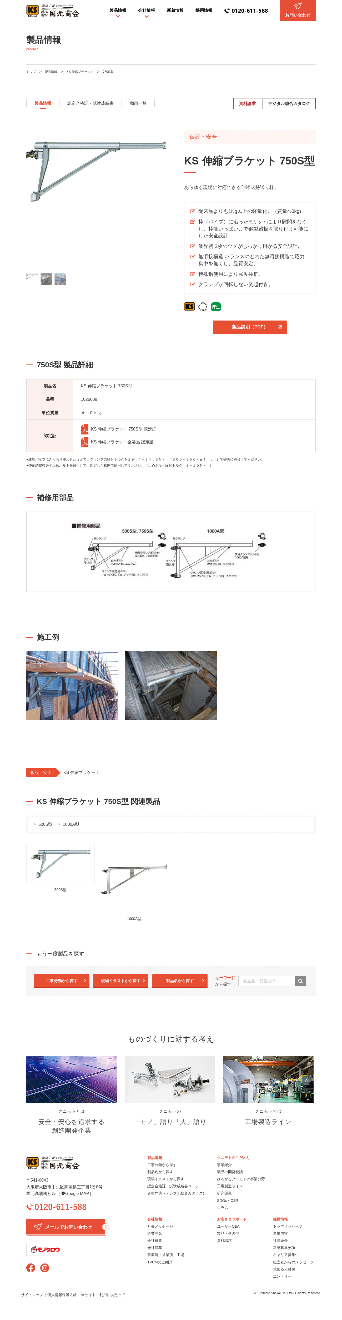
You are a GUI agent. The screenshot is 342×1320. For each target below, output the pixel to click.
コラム (222, 1208)
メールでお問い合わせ (69, 1226)
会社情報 (146, 10)
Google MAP (77, 1193)
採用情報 (203, 10)
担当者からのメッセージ (293, 1262)
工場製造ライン (230, 1186)
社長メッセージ (160, 1226)
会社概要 (154, 1240)
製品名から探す (180, 980)
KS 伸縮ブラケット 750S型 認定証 (118, 429)
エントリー (282, 1276)
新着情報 (175, 10)
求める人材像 (284, 1269)
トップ (31, 72)
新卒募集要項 (284, 1248)
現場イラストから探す (120, 980)
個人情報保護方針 (62, 1295)
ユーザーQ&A (228, 1226)
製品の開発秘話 (230, 1172)
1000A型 (71, 824)
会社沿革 (154, 1248)
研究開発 (224, 1193)
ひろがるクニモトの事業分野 (241, 1179)
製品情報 (117, 10)
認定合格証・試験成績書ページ (173, 1186)
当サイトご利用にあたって (103, 1295)
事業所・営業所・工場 (165, 1255)
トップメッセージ (288, 1226)
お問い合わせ (297, 9)
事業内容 (280, 1233)
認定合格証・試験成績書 (90, 103)
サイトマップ (32, 1295)
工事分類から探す (62, 980)
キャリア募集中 (286, 1255)
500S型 (45, 824)
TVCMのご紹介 (160, 1262)
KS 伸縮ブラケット (80, 72)
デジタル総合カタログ (289, 103)
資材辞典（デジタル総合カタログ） (176, 1193)
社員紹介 (280, 1240)
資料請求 (247, 103)
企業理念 (154, 1233)
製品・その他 (228, 1233)
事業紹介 (224, 1165)
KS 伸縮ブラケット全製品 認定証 (117, 442)
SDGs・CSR (227, 1200)
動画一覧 (138, 103)
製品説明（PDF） (250, 326)
